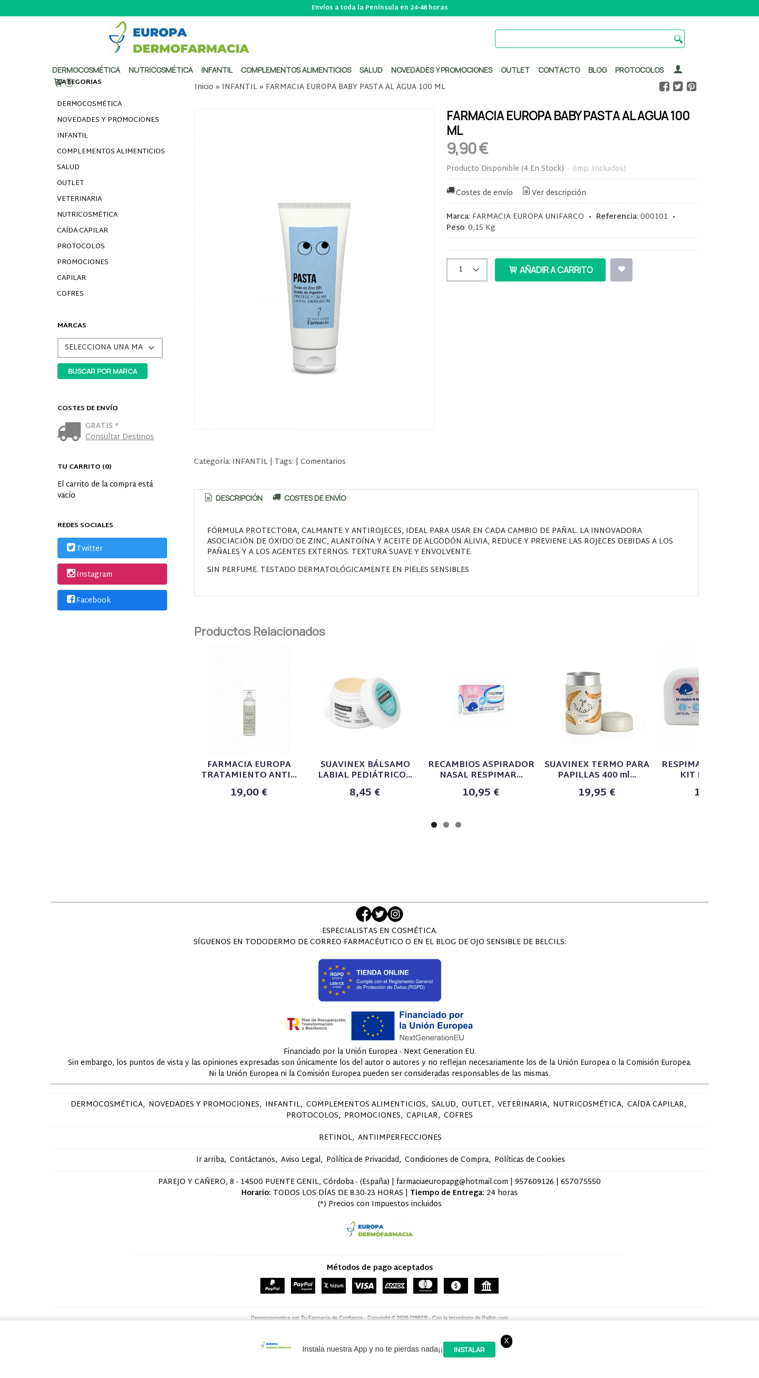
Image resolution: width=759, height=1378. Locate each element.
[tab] (233, 498)
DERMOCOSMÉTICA (89, 104)
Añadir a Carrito (550, 270)
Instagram (88, 574)
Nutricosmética (161, 70)
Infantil (216, 70)
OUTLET (70, 183)
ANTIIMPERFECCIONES (400, 1137)
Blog (597, 70)
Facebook (88, 600)
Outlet (515, 70)
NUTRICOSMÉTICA (87, 215)
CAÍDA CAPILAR (82, 231)
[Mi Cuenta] (678, 69)
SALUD (68, 167)
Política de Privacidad (362, 1160)
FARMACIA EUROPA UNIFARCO (528, 217)
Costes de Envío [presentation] (308, 498)
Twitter (84, 549)
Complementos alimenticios (296, 70)
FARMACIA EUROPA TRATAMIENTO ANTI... (249, 770)
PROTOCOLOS (639, 70)
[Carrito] (62, 83)
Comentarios (323, 462)
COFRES (70, 294)
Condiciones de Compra (447, 1160)
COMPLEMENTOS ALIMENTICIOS (111, 151)
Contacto (559, 70)
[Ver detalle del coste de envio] (71, 433)
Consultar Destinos (119, 437)
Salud (371, 70)
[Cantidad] (467, 270)
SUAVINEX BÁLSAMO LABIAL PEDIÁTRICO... (365, 770)
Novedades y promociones (441, 70)
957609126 (534, 1182)
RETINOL (335, 1137)
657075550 (581, 1182)
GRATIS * (102, 426)
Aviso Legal (300, 1160)
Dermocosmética (86, 70)
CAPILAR (71, 278)
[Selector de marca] (109, 348)
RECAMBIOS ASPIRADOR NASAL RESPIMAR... (481, 770)
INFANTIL (72, 136)
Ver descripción (553, 193)
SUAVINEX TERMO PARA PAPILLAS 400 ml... (596, 770)
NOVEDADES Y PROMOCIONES (108, 120)
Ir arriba (210, 1160)
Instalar (469, 1349)
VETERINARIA (79, 199)
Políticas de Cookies (529, 1160)
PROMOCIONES (83, 262)
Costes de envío (479, 193)
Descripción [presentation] (233, 498)
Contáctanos (252, 1160)
